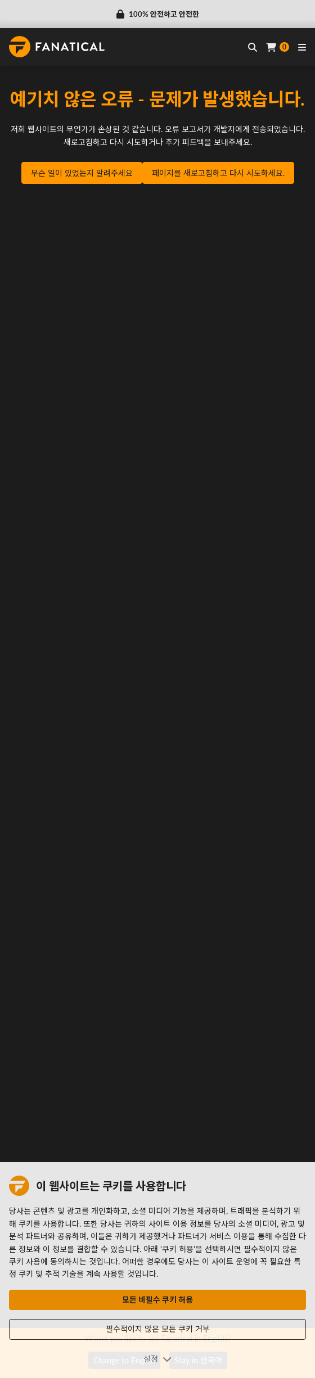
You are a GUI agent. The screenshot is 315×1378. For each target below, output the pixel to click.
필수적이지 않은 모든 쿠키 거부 (158, 1329)
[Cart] (278, 47)
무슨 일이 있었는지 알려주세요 (82, 173)
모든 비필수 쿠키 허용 (157, 1299)
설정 (157, 1358)
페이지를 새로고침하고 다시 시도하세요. (218, 173)
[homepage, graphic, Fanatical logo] (57, 47)
